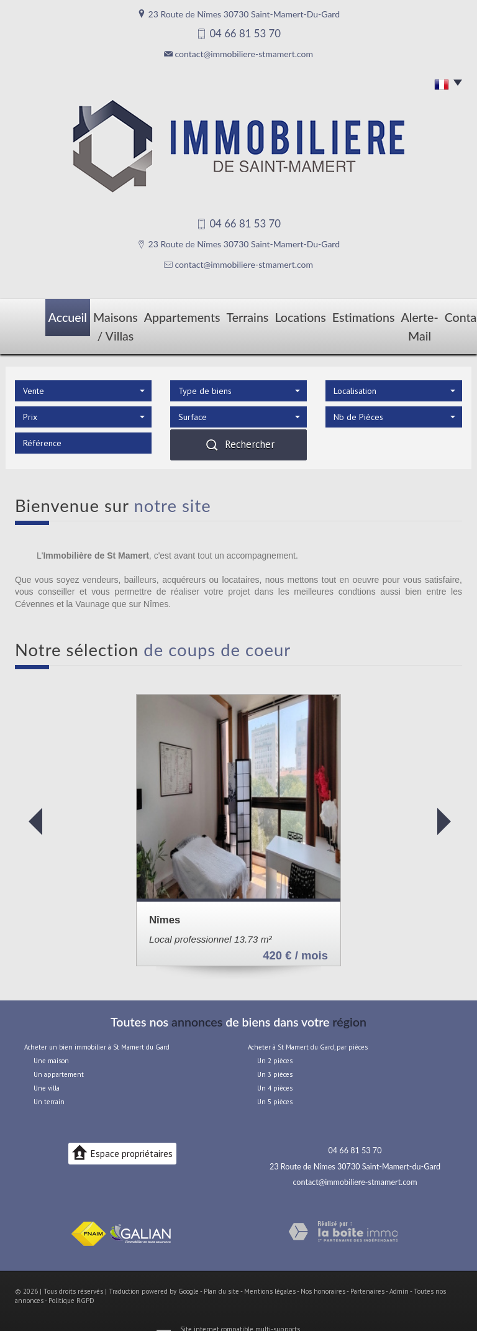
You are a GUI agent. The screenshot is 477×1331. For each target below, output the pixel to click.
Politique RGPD (71, 1277)
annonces (196, 998)
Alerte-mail (387, 314)
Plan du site (221, 1267)
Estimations (328, 314)
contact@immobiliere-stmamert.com (244, 53)
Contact (439, 314)
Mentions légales (270, 1267)
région (349, 998)
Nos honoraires (323, 1267)
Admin (399, 1267)
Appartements (167, 314)
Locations (273, 314)
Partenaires (367, 1267)
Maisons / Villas (95, 314)
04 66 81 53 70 (355, 1127)
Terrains (225, 314)
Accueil (36, 314)
